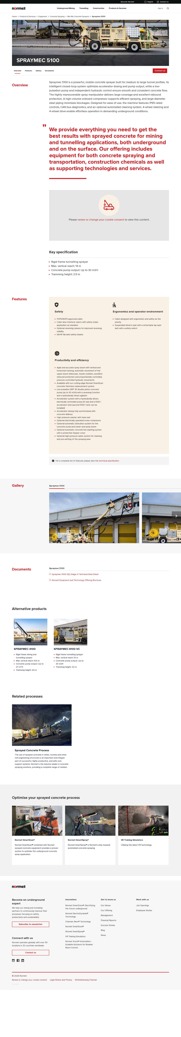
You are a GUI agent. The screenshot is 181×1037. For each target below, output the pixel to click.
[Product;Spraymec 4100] (30, 647)
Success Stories (108, 925)
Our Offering (106, 910)
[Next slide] (176, 516)
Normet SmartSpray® (74, 931)
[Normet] (18, 8)
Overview (17, 71)
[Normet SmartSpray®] (90, 835)
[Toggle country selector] (149, 2)
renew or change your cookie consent (101, 219)
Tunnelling (83, 8)
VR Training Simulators (75, 936)
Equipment (42, 16)
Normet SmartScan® (74, 926)
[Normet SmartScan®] (37, 835)
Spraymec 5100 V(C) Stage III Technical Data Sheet (73, 574)
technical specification (109, 461)
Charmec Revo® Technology (78, 921)
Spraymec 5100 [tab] (56, 486)
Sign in (160, 8)
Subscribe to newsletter (30, 924)
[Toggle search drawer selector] (168, 8)
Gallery (38, 71)
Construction (98, 8)
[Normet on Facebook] (18, 961)
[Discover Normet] (127, 2)
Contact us (163, 2)
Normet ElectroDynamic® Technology (76, 915)
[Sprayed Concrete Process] (42, 738)
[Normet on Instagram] (13, 961)
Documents (49, 71)
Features (28, 71)
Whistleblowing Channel (86, 980)
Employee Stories (144, 910)
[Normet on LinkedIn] (22, 961)
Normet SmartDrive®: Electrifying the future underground (80, 907)
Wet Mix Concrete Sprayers (78, 16)
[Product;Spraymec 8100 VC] (70, 647)
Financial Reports (108, 920)
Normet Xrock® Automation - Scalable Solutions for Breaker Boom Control (79, 944)
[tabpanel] (115, 519)
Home (14, 16)
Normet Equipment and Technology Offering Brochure (75, 580)
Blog (103, 930)
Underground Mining (66, 8)
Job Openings (142, 905)
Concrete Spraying (57, 16)
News (103, 935)
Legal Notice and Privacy (61, 980)
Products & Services (117, 8)
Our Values (106, 905)
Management (107, 915)
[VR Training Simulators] (143, 835)
